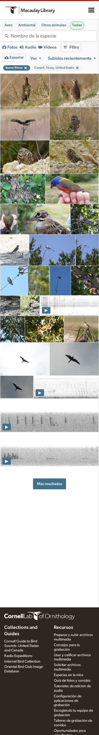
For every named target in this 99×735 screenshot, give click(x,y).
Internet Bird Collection (22, 661)
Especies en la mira (68, 675)
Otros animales (53, 25)
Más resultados (49, 484)
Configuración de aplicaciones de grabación (67, 700)
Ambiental (27, 25)
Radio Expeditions (18, 656)
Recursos (63, 627)
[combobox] (54, 36)
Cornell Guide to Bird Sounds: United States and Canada (21, 645)
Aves (8, 25)
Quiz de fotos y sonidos (72, 680)
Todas (77, 25)
